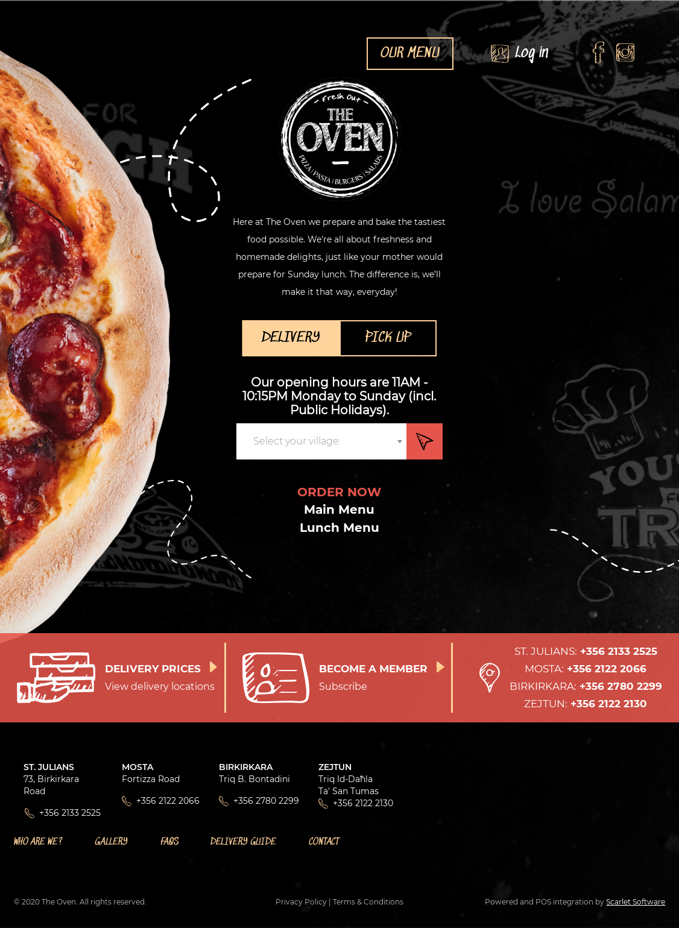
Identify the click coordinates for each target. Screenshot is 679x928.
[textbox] (300, 441)
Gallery (111, 842)
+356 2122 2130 (363, 803)
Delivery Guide (243, 842)
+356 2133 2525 (70, 812)
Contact (324, 842)
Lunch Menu (339, 527)
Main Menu (339, 509)
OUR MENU (410, 53)
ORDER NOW (339, 492)
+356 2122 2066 (168, 800)
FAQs (169, 842)
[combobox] (321, 441)
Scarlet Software (635, 901)
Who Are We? (38, 842)
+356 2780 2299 (266, 800)
